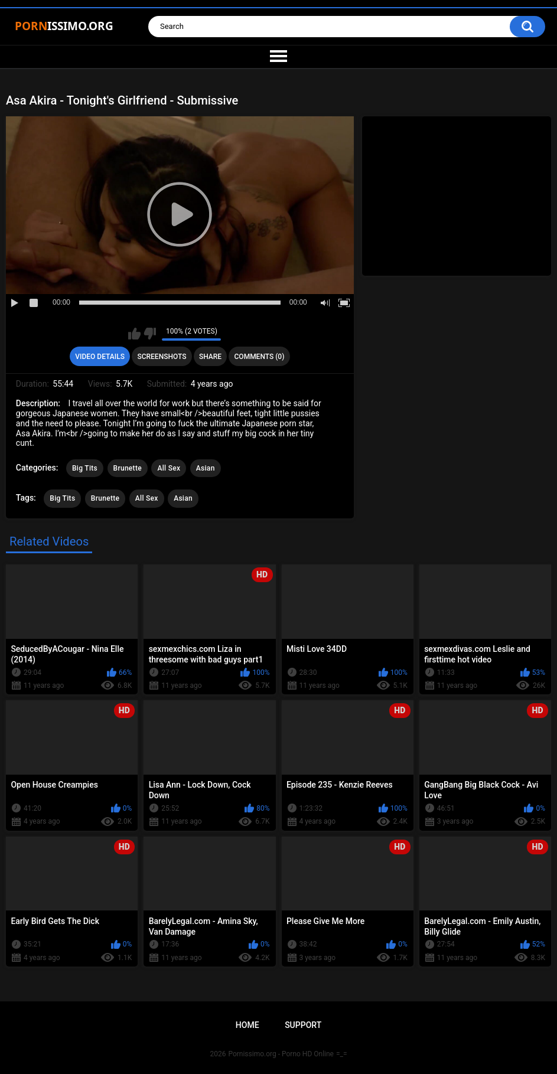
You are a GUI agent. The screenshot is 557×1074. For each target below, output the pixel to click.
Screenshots (161, 356)
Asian (205, 468)
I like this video (134, 333)
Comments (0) (259, 356)
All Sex (168, 468)
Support (303, 1025)
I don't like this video (150, 333)
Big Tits (84, 468)
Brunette (127, 468)
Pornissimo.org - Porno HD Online (281, 1054)
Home (247, 1025)
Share (210, 356)
